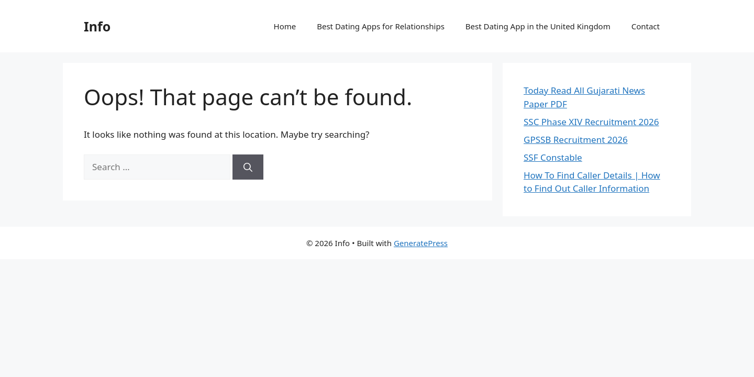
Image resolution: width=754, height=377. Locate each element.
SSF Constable (553, 157)
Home (285, 26)
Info (97, 26)
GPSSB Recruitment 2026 (576, 140)
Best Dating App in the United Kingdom (538, 26)
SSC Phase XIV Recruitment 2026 (591, 122)
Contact (645, 26)
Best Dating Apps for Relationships (381, 26)
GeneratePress (421, 243)
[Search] (247, 167)
